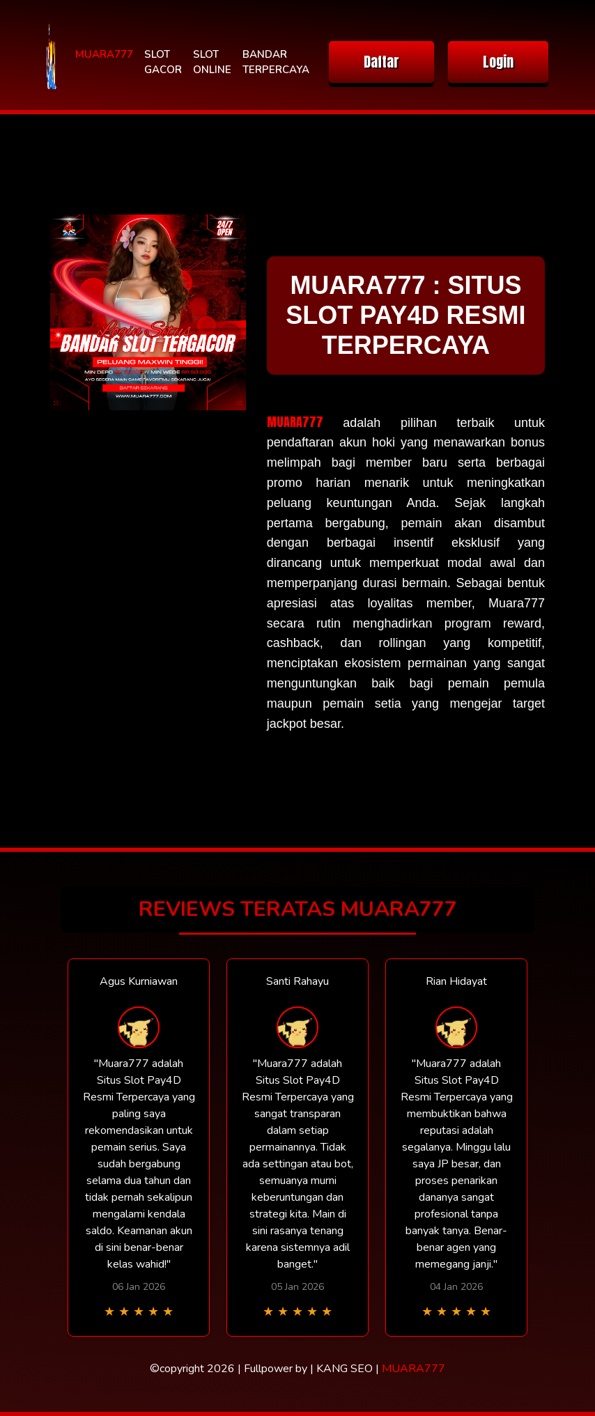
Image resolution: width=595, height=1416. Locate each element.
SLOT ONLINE (212, 62)
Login (498, 61)
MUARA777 (104, 54)
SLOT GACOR (163, 62)
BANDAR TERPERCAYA (275, 62)
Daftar (381, 61)
